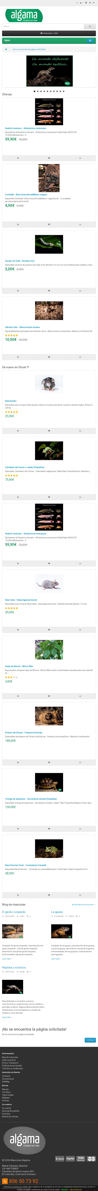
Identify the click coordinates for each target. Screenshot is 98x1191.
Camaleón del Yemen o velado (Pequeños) (24, 467)
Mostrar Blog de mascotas (84, 905)
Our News (6, 1092)
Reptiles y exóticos (14, 967)
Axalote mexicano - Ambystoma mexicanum (25, 128)
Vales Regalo (8, 1095)
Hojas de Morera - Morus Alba (19, 666)
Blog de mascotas (10, 1057)
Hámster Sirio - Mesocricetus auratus (22, 327)
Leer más (7, 959)
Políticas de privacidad (12, 1066)
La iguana (57, 912)
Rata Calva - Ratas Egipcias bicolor (21, 600)
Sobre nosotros (9, 1060)
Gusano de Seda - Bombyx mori (19, 261)
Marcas (5, 1089)
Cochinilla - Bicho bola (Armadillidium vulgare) (26, 194)
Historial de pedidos (10, 1111)
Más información (76, 1190)
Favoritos (6, 1114)
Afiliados (6, 1098)
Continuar (90, 1040)
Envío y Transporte (10, 1063)
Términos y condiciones (12, 1068)
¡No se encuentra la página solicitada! (29, 49)
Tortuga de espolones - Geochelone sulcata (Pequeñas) (31, 799)
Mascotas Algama (20, 1160)
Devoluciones (8, 1079)
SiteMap (6, 1082)
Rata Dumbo (10, 401)
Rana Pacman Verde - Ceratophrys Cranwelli (25, 865)
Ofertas (5, 1100)
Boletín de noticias (10, 1116)
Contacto (6, 1076)
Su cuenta (6, 1108)
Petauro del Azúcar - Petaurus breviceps (23, 732)
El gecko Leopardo (14, 912)
